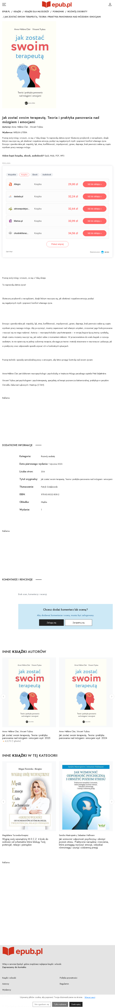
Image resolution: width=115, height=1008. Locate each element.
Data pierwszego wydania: (33, 463)
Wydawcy (6, 989)
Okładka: (24, 502)
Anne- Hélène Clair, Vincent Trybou (17, 731)
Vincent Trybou (36, 126)
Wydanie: (24, 509)
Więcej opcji (90, 997)
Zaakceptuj (76, 1004)
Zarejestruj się (78, 622)
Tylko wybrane (60, 1004)
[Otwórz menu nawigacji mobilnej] (4, 4)
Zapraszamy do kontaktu (14, 967)
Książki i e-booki (9, 977)
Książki (17, 11)
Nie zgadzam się (42, 1004)
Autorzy (5, 983)
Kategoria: (25, 456)
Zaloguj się (51, 622)
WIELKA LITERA (20, 132)
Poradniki (58, 11)
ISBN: (22, 494)
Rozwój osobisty (77, 11)
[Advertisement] (57, 420)
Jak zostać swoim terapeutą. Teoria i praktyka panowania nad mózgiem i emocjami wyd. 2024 (83, 737)
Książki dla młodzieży (37, 11)
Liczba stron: (26, 471)
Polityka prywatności (68, 977)
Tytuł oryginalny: (28, 479)
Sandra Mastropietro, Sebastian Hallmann (77, 835)
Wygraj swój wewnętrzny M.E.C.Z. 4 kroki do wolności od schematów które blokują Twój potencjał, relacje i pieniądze (25, 841)
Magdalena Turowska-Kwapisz (15, 835)
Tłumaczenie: (26, 486)
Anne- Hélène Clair (20, 126)
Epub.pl (6, 11)
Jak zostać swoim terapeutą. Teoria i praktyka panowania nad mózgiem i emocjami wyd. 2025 (26, 737)
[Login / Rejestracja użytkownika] (110, 4)
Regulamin (64, 983)
